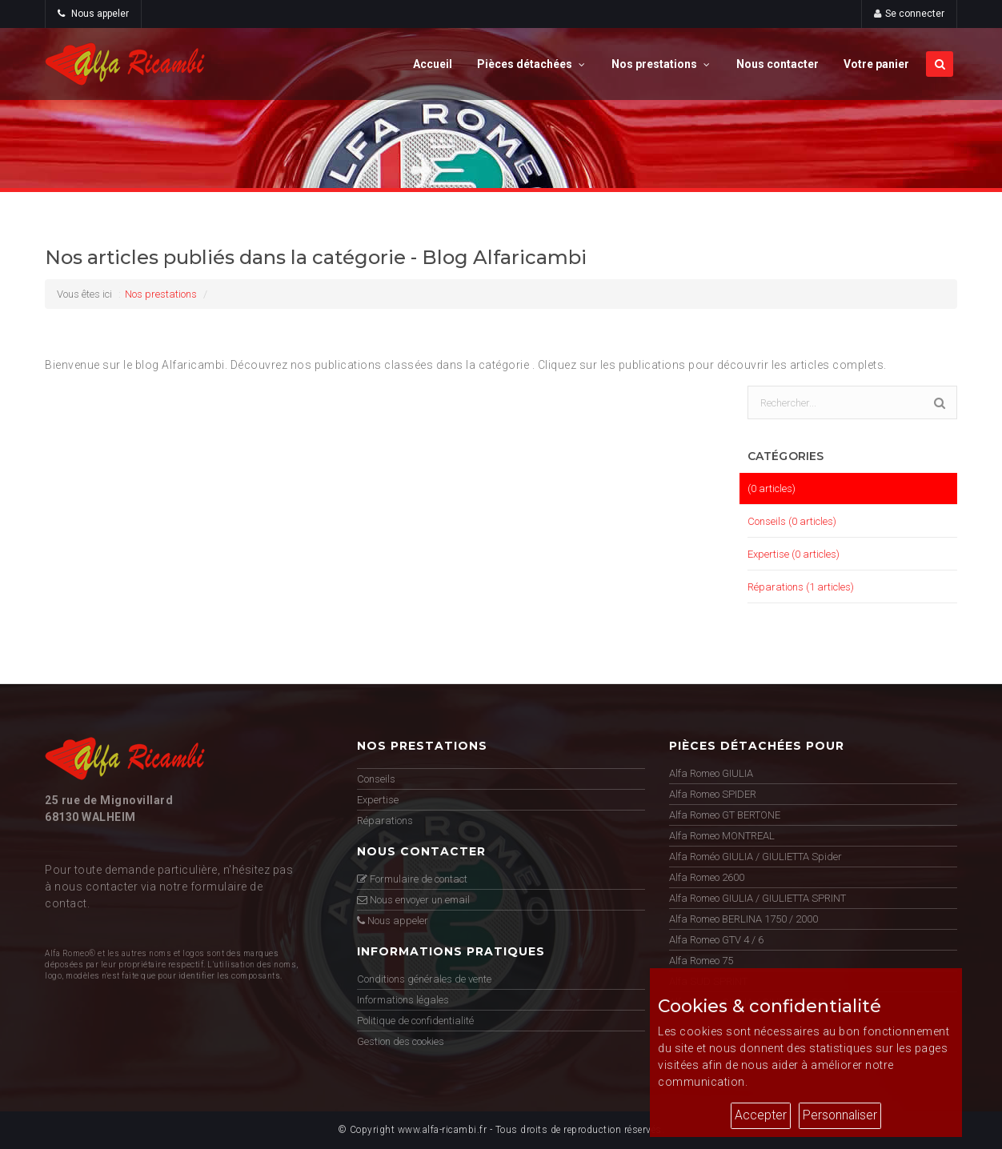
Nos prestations (661, 64)
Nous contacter (777, 64)
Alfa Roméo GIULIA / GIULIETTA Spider (755, 857)
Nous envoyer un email (413, 900)
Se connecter (914, 13)
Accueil (432, 64)
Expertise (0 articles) (793, 554)
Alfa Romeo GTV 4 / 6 (716, 940)
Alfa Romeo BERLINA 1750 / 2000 (743, 919)
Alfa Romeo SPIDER (712, 794)
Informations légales (403, 1000)
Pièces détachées (532, 64)
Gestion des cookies (400, 1041)
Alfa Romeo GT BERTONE (724, 815)
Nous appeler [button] (93, 13)
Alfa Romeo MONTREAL (722, 836)
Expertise (378, 800)
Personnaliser (840, 1115)
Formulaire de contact (412, 879)
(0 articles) (771, 488)
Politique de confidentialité (415, 1021)
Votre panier (876, 64)
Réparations (385, 821)
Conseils (376, 779)
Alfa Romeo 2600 (706, 877)
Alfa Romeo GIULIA (711, 773)
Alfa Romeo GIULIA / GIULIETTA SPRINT (757, 898)
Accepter (761, 1115)
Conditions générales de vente (424, 979)
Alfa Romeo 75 (701, 961)
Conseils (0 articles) (791, 521)
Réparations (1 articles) (800, 587)
